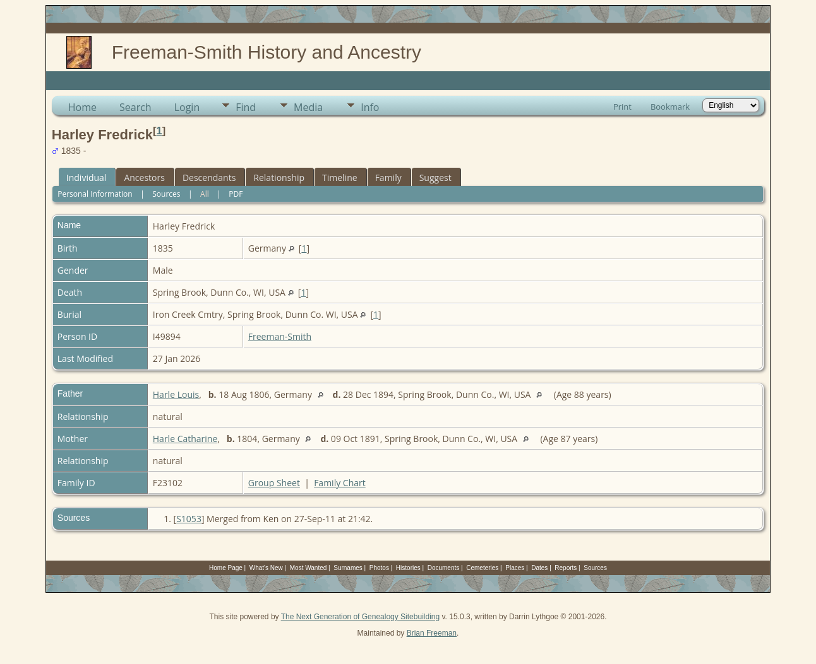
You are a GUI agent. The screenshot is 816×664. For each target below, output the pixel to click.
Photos (379, 567)
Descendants (209, 177)
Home (82, 107)
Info (370, 107)
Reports (566, 567)
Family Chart (340, 483)
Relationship (278, 177)
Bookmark (670, 106)
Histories (408, 567)
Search (135, 107)
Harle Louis (176, 394)
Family (388, 177)
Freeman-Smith (279, 336)
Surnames (348, 567)
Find (246, 107)
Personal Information (95, 194)
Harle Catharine (185, 439)
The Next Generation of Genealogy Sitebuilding (360, 616)
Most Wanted (308, 567)
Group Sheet (274, 483)
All (204, 194)
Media (308, 107)
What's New (266, 567)
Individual (86, 177)
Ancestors (144, 177)
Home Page (226, 567)
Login (187, 107)
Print (622, 106)
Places (514, 567)
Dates (539, 567)
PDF (236, 194)
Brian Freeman (432, 633)
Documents (444, 567)
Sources (166, 194)
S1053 (188, 519)
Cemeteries (482, 567)
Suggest (435, 177)
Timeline (339, 177)
